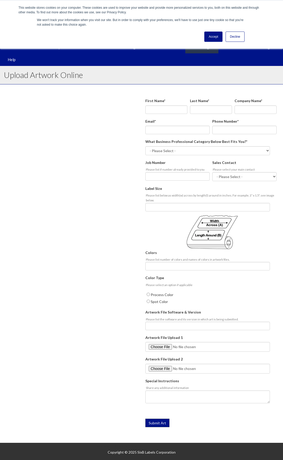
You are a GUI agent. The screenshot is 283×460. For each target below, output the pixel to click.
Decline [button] (235, 36)
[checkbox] (211, 298)
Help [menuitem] (12, 59)
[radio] (211, 294)
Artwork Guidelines (39, 159)
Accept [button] (213, 36)
